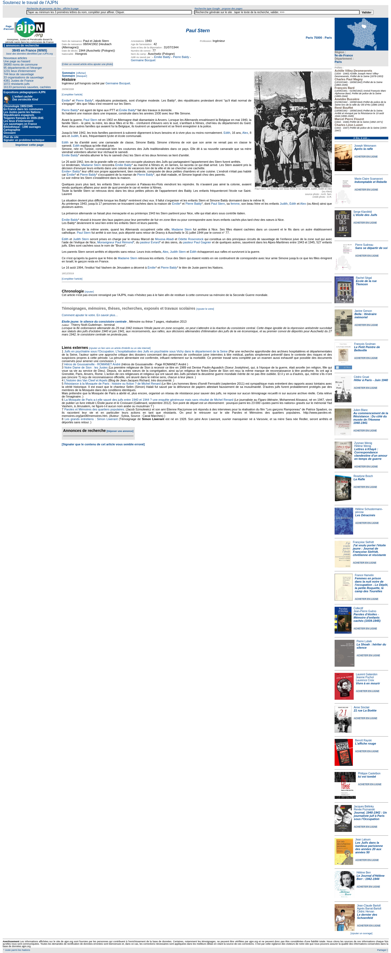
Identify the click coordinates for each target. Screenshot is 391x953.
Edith (226, 132)
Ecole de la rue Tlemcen (366, 282)
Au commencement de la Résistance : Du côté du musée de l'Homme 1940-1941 (370, 417)
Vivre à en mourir (368, 683)
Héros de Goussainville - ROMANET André (92, 364)
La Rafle (359, 479)
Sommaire (68, 72)
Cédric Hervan (365, 911)
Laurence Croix (365, 680)
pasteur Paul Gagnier (197, 242)
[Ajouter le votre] (205, 309)
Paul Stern (90, 119)
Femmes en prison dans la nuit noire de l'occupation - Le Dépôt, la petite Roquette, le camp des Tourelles (371, 585)
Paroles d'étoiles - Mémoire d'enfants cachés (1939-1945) (367, 617)
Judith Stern (81, 239)
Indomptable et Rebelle (370, 181)
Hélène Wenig (362, 446)
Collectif (358, 608)
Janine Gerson (363, 310)
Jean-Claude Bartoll (369, 905)
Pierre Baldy (181, 57)
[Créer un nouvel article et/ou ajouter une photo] (87, 64)
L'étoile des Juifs (365, 214)
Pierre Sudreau (364, 244)
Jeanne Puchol (365, 677)
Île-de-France (344, 55)
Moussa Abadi (164, 239)
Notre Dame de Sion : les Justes (86, 367)
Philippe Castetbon (369, 773)
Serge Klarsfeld (362, 211)
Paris (338, 61)
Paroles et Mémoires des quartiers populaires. (94, 409)
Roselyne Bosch (363, 476)
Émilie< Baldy (71, 171)
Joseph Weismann (365, 145)
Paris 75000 (314, 37)
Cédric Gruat (361, 377)
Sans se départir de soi (371, 248)
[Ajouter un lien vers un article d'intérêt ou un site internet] (119, 348)
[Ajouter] (89, 291)
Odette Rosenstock (191, 239)
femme (235, 203)
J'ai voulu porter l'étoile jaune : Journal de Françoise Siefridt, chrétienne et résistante (369, 550)
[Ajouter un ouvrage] (361, 933)
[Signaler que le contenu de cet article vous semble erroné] (103, 444)
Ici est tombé (367, 776)
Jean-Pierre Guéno (365, 611)
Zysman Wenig (363, 443)
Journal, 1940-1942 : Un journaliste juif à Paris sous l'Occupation (370, 816)
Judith (74, 136)
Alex (245, 132)
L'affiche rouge (365, 743)
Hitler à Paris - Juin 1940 (371, 380)
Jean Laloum (363, 839)
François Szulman (365, 343)
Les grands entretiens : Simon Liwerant (91, 419)
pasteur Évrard (150, 242)
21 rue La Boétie (365, 710)
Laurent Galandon (366, 674)
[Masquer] (81, 76)
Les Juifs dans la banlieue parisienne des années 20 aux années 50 (369, 847)
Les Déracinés (365, 515)
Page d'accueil (8, 27)
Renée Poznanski (364, 809)
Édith (292, 203)
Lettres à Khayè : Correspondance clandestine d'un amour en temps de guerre (370, 453)
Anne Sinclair (362, 707)
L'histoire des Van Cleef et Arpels (85, 380)
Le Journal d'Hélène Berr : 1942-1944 (371, 877)
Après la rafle (363, 148)
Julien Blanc (360, 410)
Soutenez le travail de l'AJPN (30, 2)
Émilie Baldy (162, 57)
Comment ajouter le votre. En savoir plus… (90, 315)
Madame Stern (91, 165)
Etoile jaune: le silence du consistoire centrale (94, 321)
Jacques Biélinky (364, 806)
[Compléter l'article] (72, 94)
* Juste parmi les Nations (16, 950)
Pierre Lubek (364, 641)
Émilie (66, 100)
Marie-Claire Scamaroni (368, 178)
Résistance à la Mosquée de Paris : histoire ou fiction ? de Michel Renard (112, 383)
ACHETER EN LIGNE (366, 156)
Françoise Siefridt (363, 542)
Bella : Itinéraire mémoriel (365, 315)
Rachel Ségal (364, 277)
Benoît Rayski (363, 740)
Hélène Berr (364, 872)
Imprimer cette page (30, 144)
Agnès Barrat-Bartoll (369, 908)
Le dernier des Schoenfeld (367, 916)
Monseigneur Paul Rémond (115, 242)
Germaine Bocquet (143, 60)
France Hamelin (364, 575)
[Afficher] (80, 73)
